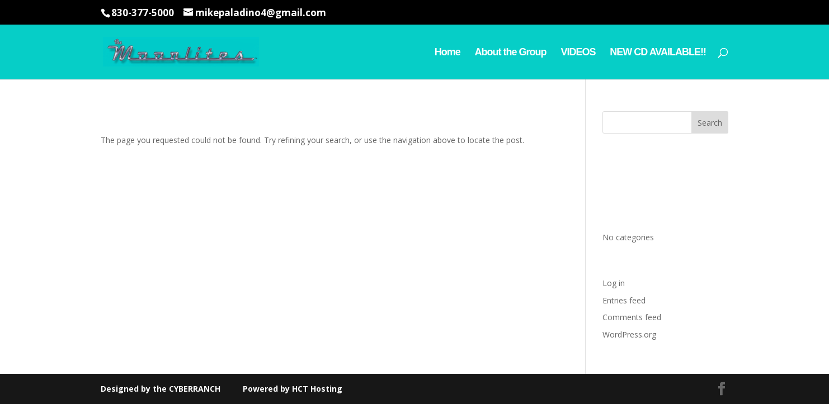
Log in (613, 283)
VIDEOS (577, 53)
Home (447, 53)
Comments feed (631, 317)
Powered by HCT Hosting (291, 388)
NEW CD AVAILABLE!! (658, 53)
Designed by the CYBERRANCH (160, 388)
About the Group (511, 53)
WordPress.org (629, 334)
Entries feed (624, 300)
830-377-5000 (142, 12)
